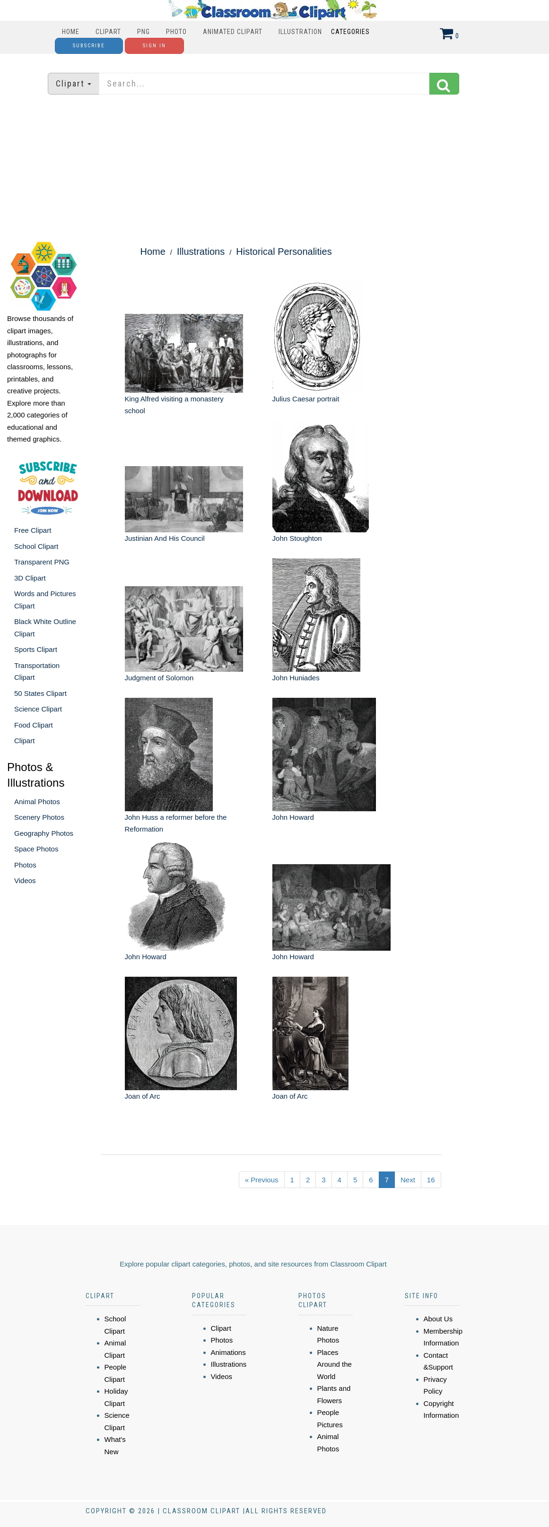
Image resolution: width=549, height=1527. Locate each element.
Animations (228, 1352)
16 (431, 1180)
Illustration (300, 31)
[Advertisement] (275, 168)
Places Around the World (334, 1364)
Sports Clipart (35, 649)
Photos (25, 865)
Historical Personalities (283, 251)
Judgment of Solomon (159, 678)
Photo (176, 31)
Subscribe (89, 46)
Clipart (108, 31)
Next (408, 1180)
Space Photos (36, 849)
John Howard (293, 817)
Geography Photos (43, 833)
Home (70, 31)
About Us (438, 1319)
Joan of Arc (142, 1096)
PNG (143, 31)
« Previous (262, 1180)
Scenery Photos (39, 817)
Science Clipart (38, 709)
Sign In (154, 46)
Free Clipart (32, 530)
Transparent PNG (42, 562)
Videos (25, 880)
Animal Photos (37, 802)
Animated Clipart (232, 31)
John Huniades (296, 678)
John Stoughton (297, 538)
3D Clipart (30, 578)
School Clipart (36, 546)
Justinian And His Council (165, 538)
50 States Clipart (40, 693)
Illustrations (201, 251)
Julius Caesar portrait (306, 399)
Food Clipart (33, 725)
